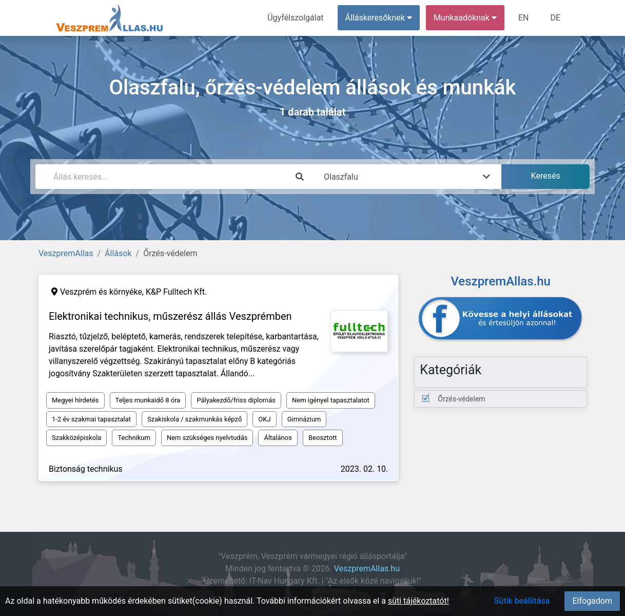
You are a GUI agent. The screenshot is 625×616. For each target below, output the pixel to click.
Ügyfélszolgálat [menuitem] (295, 18)
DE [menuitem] (555, 18)
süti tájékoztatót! (418, 601)
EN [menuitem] (523, 18)
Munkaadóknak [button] (465, 18)
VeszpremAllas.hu (367, 568)
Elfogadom (592, 601)
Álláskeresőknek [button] (378, 18)
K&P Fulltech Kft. (176, 292)
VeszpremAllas (65, 253)
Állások (118, 253)
